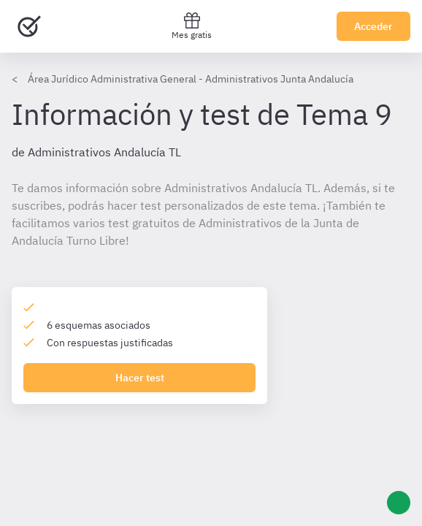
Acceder (373, 26)
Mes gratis (192, 26)
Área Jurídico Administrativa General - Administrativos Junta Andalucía (190, 78)
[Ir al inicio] (29, 26)
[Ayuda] (398, 502)
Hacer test (139, 377)
